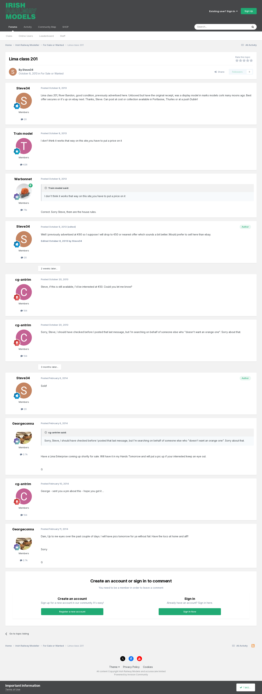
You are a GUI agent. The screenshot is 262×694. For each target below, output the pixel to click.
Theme (114, 666)
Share (219, 71)
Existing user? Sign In (223, 11)
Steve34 (27, 69)
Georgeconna (23, 423)
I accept (246, 687)
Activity (28, 26)
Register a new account (72, 611)
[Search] (212, 27)
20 (24, 119)
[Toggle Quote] (46, 188)
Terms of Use (12, 689)
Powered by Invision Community (131, 674)
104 (23, 310)
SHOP (65, 26)
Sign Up (249, 11)
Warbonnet (23, 179)
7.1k (23, 209)
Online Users (26, 35)
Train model (23, 133)
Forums (13, 28)
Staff (62, 35)
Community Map (47, 26)
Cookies (148, 666)
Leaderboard (46, 35)
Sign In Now (189, 611)
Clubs (9, 35)
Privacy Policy (131, 666)
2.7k (24, 454)
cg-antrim (23, 279)
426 (23, 164)
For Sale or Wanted (52, 73)
